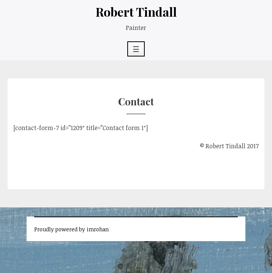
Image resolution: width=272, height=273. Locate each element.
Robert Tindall (136, 11)
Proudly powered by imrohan (71, 229)
